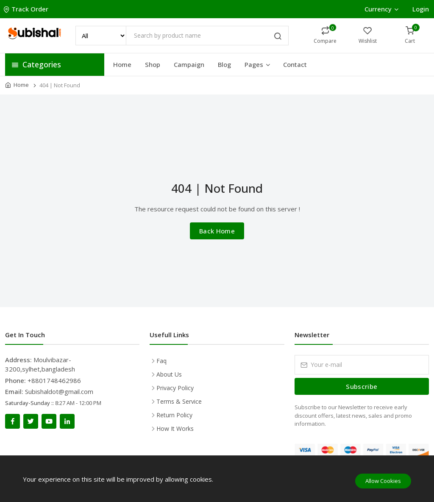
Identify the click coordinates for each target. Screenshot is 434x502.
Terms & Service (179, 401)
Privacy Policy (175, 388)
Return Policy (174, 415)
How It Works (175, 428)
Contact (295, 64)
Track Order (26, 9)
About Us (169, 374)
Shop (152, 64)
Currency (381, 9)
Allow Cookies (383, 481)
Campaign (189, 64)
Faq (161, 361)
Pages (258, 64)
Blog (224, 64)
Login (420, 9)
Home (122, 64)
